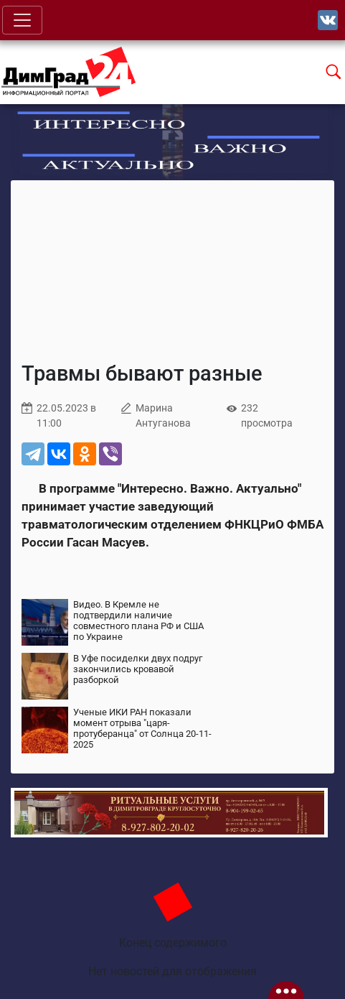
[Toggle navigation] (22, 20)
